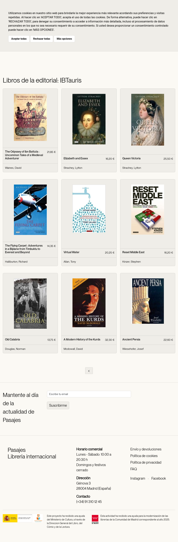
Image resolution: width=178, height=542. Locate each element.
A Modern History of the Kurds (82, 339)
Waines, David (13, 167)
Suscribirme (58, 405)
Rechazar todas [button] (41, 38)
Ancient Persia (131, 339)
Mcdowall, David (73, 349)
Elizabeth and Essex (76, 158)
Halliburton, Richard (16, 261)
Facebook (158, 478)
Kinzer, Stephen (131, 261)
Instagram (137, 478)
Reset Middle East (133, 252)
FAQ (133, 469)
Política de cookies (143, 456)
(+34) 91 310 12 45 (89, 502)
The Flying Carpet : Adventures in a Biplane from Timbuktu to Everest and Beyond (24, 249)
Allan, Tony (70, 261)
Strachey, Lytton (73, 167)
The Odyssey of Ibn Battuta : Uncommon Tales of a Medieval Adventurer (24, 155)
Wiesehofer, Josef (133, 349)
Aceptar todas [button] (19, 38)
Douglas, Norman (15, 349)
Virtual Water (71, 252)
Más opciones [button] (64, 38)
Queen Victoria (131, 158)
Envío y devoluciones (145, 449)
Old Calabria (12, 339)
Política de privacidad (145, 462)
